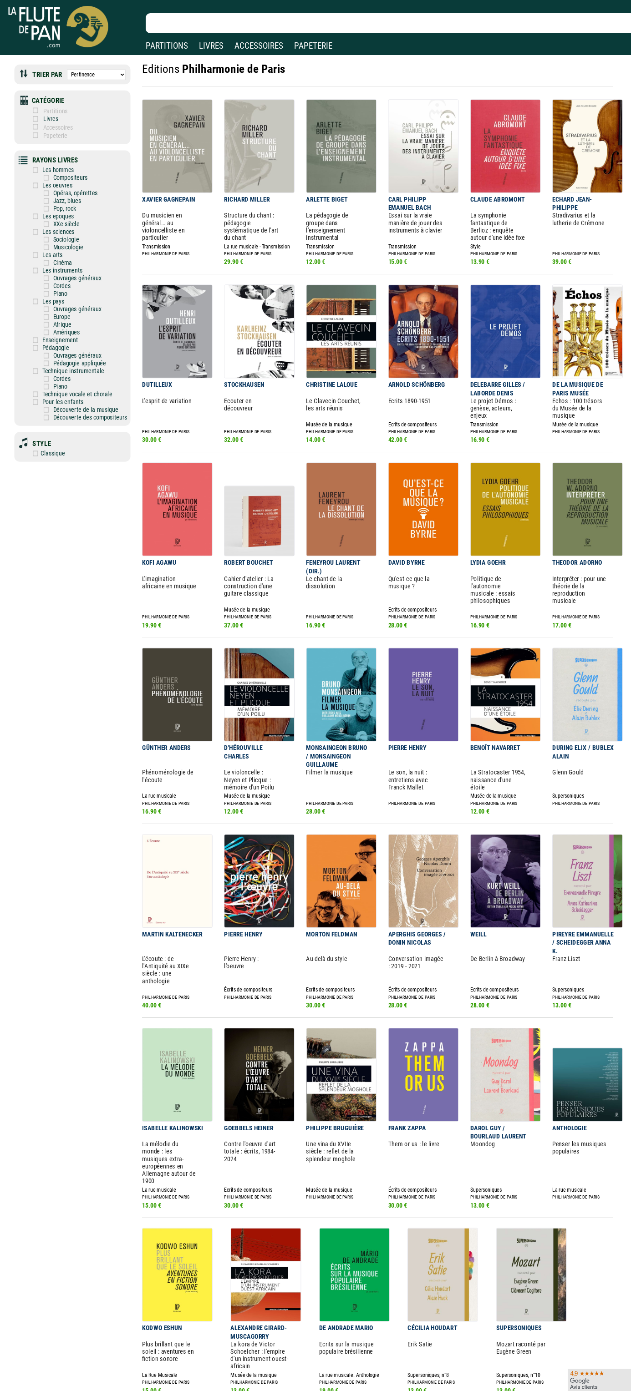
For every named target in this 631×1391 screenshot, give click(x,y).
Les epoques (53, 205)
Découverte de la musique (79, 384)
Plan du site (287, 1373)
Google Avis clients (97, 1373)
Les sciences (53, 219)
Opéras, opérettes (69, 183)
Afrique (57, 306)
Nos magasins (72, 1347)
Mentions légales (193, 1347)
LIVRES (211, 45)
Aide (278, 1347)
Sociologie (61, 226)
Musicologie (63, 234)
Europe (57, 298)
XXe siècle (61, 212)
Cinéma (57, 248)
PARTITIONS (167, 45)
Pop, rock (59, 197)
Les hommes (53, 161)
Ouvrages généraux (71, 262)
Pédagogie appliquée (73, 342)
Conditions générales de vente (218, 1360)
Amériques (61, 312)
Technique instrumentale (67, 348)
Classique (49, 425)
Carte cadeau (289, 1360)
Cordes (57, 270)
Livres (53, 114)
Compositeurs (65, 169)
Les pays (49, 284)
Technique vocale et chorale (71, 370)
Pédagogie (51, 327)
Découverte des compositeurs (83, 392)
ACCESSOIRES (258, 45)
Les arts (48, 241)
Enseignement (55, 320)
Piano (55, 276)
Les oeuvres (53, 176)
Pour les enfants (58, 377)
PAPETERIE (313, 45)
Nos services (70, 1360)
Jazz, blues (61, 190)
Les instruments (57, 255)
